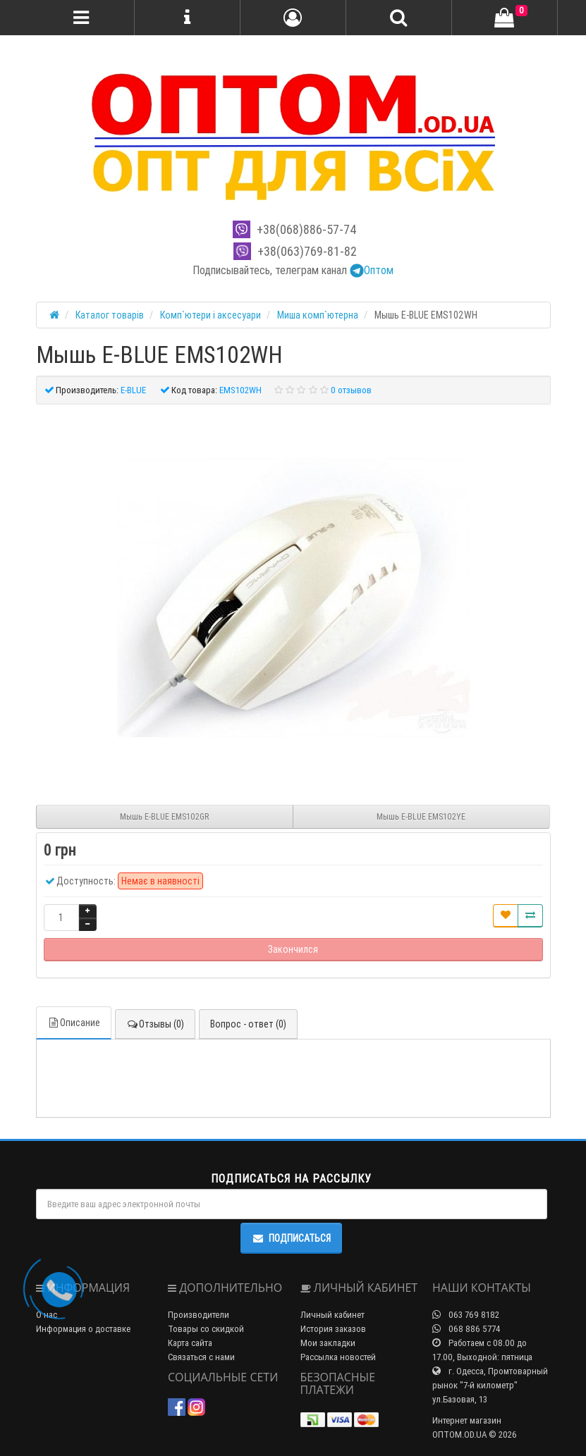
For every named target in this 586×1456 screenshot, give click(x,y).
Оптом (371, 270)
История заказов (333, 1329)
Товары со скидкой (206, 1329)
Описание (73, 1022)
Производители (198, 1315)
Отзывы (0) (155, 1024)
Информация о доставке (83, 1329)
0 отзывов (351, 390)
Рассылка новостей (338, 1357)
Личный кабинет (332, 1315)
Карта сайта (190, 1343)
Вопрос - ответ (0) (248, 1024)
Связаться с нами (201, 1357)
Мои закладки (327, 1343)
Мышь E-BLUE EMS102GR (164, 816)
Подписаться (291, 1238)
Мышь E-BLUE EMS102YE (421, 816)
